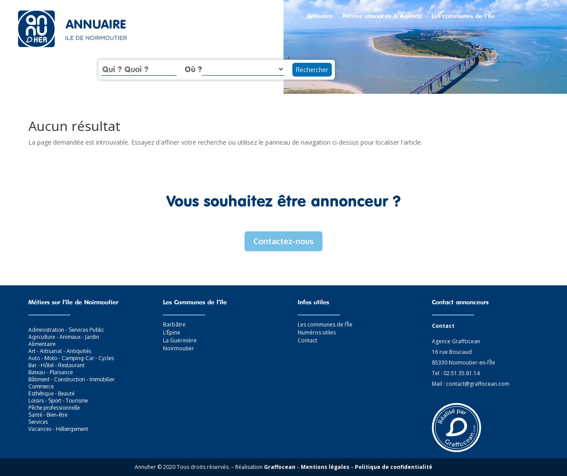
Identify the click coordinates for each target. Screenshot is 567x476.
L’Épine (171, 332)
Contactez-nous (283, 241)
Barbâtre (174, 324)
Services (38, 421)
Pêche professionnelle (54, 407)
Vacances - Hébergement (58, 429)
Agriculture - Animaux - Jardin (63, 337)
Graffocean (279, 467)
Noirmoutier (178, 348)
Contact (307, 340)
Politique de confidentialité (393, 467)
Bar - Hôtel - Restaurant (56, 365)
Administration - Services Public (66, 329)
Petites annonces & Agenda (382, 16)
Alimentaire (41, 344)
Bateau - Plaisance (50, 372)
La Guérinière (180, 340)
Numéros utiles (317, 332)
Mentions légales (325, 467)
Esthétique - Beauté (51, 393)
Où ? (193, 69)
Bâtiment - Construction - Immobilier (71, 379)
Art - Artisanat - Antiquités (59, 351)
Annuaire (320, 16)
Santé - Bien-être (47, 414)
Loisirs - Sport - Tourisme (58, 400)
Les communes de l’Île (463, 16)
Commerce (41, 386)
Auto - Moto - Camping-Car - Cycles (71, 358)
